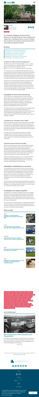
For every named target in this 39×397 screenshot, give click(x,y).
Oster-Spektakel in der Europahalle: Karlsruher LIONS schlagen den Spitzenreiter (14, 227)
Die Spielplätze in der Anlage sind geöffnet (14, 57)
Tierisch (31, 293)
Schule (15, 297)
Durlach (11, 305)
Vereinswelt (16, 305)
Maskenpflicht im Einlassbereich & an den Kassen (16, 56)
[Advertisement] (19, 280)
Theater (28, 299)
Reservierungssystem (10, 68)
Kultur (18, 293)
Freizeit (26, 291)
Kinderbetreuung (7, 303)
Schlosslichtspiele (27, 303)
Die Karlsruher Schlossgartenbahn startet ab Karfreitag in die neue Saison (14, 250)
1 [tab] (17, 344)
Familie (30, 296)
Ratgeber (19, 299)
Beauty (25, 305)
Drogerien (11, 306)
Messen (14, 293)
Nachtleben (6, 302)
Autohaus (13, 308)
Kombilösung (25, 293)
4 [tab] (21, 344)
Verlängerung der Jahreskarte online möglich (15, 53)
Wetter (25, 294)
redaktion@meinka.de (17, 354)
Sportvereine (24, 302)
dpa (5, 291)
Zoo (8, 31)
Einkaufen (13, 294)
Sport (17, 291)
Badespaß (33, 294)
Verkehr (29, 297)
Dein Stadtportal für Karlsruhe (19, 361)
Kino (29, 294)
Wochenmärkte (22, 306)
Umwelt (21, 294)
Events (22, 291)
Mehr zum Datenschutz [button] (7, 395)
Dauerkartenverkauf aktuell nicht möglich (14, 54)
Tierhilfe (10, 296)
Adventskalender (29, 300)
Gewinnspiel (21, 296)
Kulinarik (8, 294)
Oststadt (21, 305)
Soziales (11, 297)
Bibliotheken (6, 305)
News (5, 31)
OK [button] (33, 392)
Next (33, 320)
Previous (5, 320)
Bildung (17, 294)
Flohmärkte (16, 306)
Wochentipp (6, 297)
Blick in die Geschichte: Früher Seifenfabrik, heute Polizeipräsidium (18, 335)
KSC (19, 291)
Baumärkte (28, 306)
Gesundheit (15, 296)
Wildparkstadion (13, 302)
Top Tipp (6, 306)
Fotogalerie (30, 305)
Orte (19, 300)
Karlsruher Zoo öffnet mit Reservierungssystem (15, 50)
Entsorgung (16, 303)
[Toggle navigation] (34, 2)
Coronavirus (12, 291)
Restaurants (24, 297)
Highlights (19, 302)
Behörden (23, 300)
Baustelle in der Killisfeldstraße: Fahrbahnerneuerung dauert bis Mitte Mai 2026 (13, 216)
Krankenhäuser (14, 299)
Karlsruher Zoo (27, 63)
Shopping (24, 299)
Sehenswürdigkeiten (8, 300)
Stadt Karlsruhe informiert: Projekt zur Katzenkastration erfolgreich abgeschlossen (14, 238)
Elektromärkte (7, 308)
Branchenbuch (7, 299)
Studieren (26, 296)
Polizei (10, 293)
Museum (6, 296)
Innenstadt (15, 300)
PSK (21, 293)
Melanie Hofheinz (13, 27)
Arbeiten (19, 297)
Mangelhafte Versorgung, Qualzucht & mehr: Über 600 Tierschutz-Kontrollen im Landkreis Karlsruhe (14, 262)
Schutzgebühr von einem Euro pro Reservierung (15, 51)
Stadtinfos (6, 293)
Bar (12, 303)
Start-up (21, 303)
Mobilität (31, 291)
